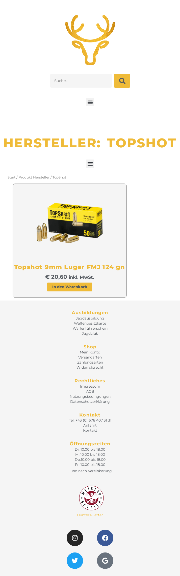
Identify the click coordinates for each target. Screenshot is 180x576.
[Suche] (122, 81)
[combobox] (81, 81)
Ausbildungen (90, 312)
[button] (90, 102)
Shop (90, 347)
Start (11, 177)
